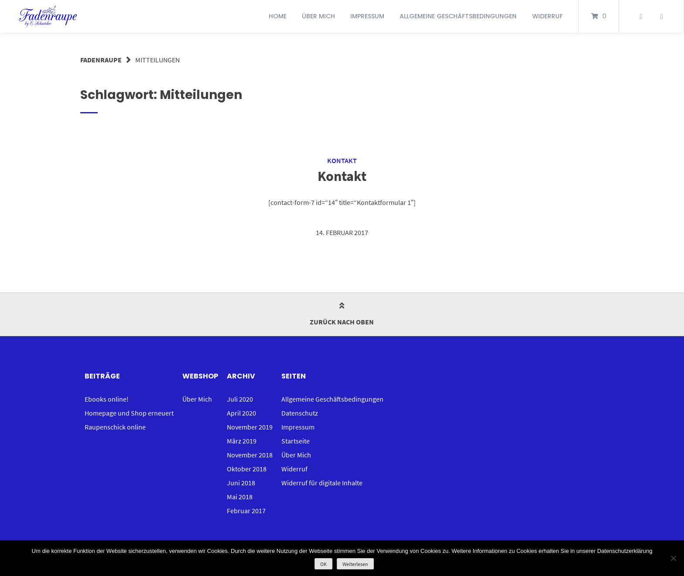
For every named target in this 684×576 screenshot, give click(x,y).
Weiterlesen (355, 564)
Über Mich (318, 16)
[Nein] (673, 558)
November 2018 (250, 454)
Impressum (367, 16)
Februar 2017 (246, 510)
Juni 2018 (241, 482)
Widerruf (547, 16)
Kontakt (342, 160)
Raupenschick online (115, 427)
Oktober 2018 (247, 468)
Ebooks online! (107, 399)
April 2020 (241, 413)
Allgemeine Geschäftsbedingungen (458, 16)
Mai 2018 (240, 496)
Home (278, 16)
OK (323, 564)
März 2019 (241, 440)
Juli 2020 (240, 399)
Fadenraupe (101, 59)
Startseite (295, 440)
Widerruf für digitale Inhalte (322, 482)
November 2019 (250, 427)
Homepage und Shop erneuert (129, 413)
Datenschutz (299, 413)
